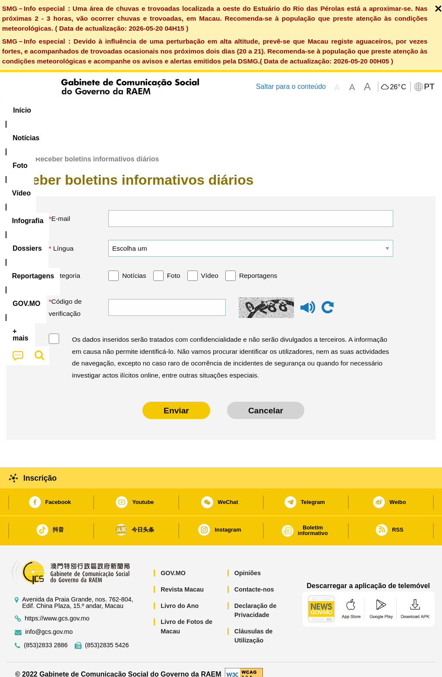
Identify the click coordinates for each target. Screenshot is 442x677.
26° (398, 87)
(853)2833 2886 (46, 635)
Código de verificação (65, 297)
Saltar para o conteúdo (291, 86)
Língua (62, 238)
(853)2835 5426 (107, 635)
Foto (173, 265)
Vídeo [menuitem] (135, 110)
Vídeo (209, 265)
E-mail (60, 208)
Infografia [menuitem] (177, 110)
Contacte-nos (254, 579)
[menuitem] (61, 110)
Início (15, 149)
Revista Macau (182, 579)
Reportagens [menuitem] (277, 110)
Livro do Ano (180, 595)
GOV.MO (173, 563)
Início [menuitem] (22, 110)
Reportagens (258, 265)
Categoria (65, 265)
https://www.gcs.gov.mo (57, 608)
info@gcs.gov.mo (49, 622)
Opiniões (247, 563)
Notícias (134, 265)
